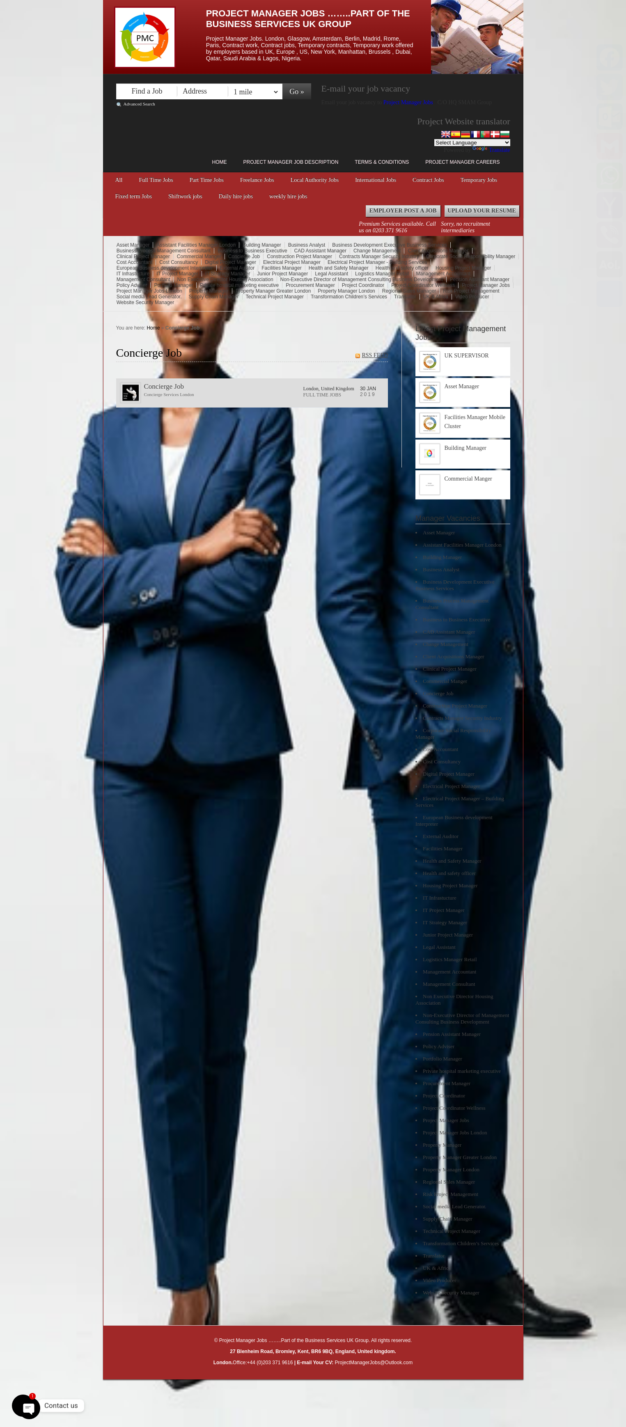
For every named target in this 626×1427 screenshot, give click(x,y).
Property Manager (209, 291)
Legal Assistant (331, 274)
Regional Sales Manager (409, 291)
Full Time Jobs (156, 180)
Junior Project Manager (282, 274)
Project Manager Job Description (291, 162)
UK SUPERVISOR (467, 356)
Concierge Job (244, 256)
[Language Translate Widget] (472, 142)
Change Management (377, 251)
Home (219, 162)
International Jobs (375, 180)
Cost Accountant (134, 262)
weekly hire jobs (288, 196)
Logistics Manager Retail (382, 274)
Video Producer (472, 297)
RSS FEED (375, 355)
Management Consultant (143, 279)
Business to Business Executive (252, 251)
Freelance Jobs (257, 180)
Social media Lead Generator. (149, 297)
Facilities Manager (281, 268)
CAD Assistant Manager (320, 251)
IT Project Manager (177, 274)
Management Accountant (443, 274)
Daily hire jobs (236, 196)
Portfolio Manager (173, 285)
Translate (491, 150)
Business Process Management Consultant (164, 251)
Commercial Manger (199, 256)
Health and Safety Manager (339, 268)
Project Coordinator (363, 285)
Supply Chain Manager (214, 297)
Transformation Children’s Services (349, 297)
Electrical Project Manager (292, 262)
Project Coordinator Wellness (423, 285)
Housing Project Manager (463, 268)
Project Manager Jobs (409, 102)
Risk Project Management (471, 291)
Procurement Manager (310, 285)
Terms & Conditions (382, 162)
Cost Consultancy (178, 262)
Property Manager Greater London (273, 291)
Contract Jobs (428, 180)
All (119, 180)
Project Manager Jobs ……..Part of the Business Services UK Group (308, 18)
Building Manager (262, 245)
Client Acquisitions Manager (438, 251)
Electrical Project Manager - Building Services (377, 262)
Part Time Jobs (207, 180)
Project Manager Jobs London (149, 291)
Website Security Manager (145, 302)
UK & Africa (435, 297)
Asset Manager (133, 245)
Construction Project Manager (299, 256)
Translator (405, 297)
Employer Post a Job (403, 211)
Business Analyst (307, 245)
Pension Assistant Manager (479, 279)
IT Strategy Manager (227, 274)
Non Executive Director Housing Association (225, 279)
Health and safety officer (402, 268)
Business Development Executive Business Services (389, 245)
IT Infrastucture (133, 274)
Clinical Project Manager (143, 256)
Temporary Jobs (479, 180)
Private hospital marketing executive (239, 285)
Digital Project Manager (230, 262)
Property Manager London (346, 291)
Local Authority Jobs (315, 180)
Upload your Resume (481, 211)
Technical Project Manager (275, 297)
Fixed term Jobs (133, 196)
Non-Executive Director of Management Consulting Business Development (361, 279)
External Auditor (237, 268)
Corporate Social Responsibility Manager (470, 256)
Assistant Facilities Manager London (196, 245)
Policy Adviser (132, 285)
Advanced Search (139, 103)
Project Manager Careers (462, 162)
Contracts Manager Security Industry (379, 256)
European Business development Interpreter (165, 268)
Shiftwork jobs (185, 196)
